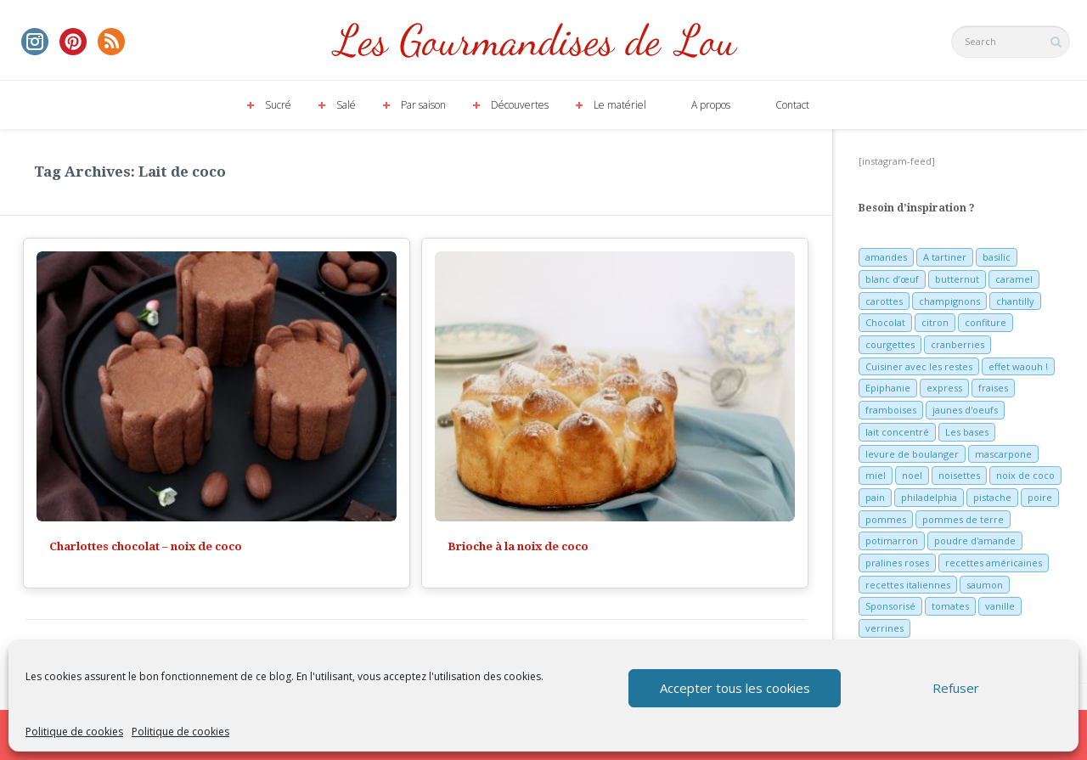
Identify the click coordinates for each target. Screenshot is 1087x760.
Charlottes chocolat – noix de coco (145, 546)
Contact (792, 105)
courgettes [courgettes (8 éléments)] (890, 344)
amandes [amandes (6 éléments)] (886, 257)
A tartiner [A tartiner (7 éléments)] (944, 257)
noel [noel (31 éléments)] (912, 475)
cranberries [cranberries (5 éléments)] (957, 344)
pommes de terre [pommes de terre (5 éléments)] (963, 519)
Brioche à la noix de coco (518, 546)
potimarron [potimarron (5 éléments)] (891, 540)
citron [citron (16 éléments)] (935, 322)
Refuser (955, 687)
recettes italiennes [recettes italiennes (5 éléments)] (907, 584)
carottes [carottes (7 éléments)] (884, 301)
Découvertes (520, 105)
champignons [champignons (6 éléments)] (949, 301)
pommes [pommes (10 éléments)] (885, 519)
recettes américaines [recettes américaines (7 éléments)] (993, 562)
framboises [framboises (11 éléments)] (890, 409)
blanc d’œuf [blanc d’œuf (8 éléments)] (892, 279)
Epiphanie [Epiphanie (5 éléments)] (887, 387)
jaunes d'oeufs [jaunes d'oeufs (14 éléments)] (965, 409)
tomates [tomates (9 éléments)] (950, 606)
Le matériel (620, 105)
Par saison (423, 105)
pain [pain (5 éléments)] (875, 497)
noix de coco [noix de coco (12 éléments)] (1025, 475)
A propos (710, 105)
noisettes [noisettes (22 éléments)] (959, 475)
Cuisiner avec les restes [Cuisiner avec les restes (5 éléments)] (918, 366)
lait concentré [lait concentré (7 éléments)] (897, 431)
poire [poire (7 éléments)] (1040, 497)
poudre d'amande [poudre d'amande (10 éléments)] (975, 540)
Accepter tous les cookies (735, 687)
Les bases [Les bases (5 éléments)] (966, 431)
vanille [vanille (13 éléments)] (1000, 606)
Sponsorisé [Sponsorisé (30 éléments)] (890, 606)
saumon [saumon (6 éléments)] (984, 584)
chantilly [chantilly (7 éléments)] (1015, 301)
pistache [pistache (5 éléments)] (992, 497)
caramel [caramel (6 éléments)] (1014, 279)
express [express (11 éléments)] (944, 387)
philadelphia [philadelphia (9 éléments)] (929, 497)
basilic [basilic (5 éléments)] (997, 257)
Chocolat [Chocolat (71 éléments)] (885, 322)
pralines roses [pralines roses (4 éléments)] (897, 562)
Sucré (278, 105)
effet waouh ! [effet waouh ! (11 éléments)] (1018, 366)
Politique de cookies (74, 731)
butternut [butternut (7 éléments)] (957, 279)
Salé (346, 105)
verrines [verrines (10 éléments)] (884, 628)
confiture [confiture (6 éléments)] (985, 322)
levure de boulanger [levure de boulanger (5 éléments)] (912, 454)
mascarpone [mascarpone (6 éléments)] (1003, 454)
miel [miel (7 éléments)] (875, 475)
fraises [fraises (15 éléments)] (993, 387)
